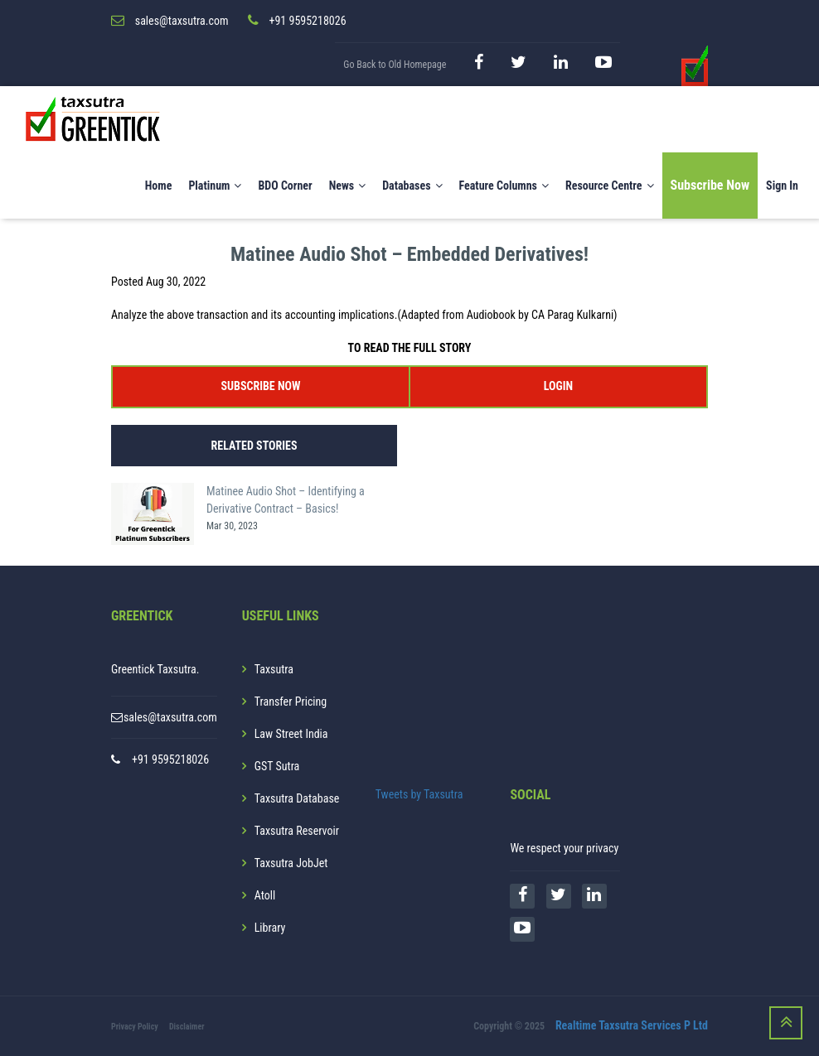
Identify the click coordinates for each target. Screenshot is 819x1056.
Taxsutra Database (297, 798)
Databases (412, 185)
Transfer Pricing (290, 701)
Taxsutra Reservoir (296, 830)
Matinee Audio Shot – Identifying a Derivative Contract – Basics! (285, 500)
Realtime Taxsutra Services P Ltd (631, 1025)
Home (158, 185)
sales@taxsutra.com (170, 717)
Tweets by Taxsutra (419, 794)
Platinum (214, 185)
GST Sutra (277, 766)
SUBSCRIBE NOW (261, 386)
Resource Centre (609, 185)
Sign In (782, 185)
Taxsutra (273, 669)
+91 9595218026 (170, 759)
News (347, 185)
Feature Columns (504, 185)
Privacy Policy (134, 1026)
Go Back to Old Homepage (394, 64)
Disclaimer (187, 1026)
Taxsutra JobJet (291, 863)
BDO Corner (285, 185)
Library (270, 927)
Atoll (264, 895)
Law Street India (291, 733)
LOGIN (558, 386)
